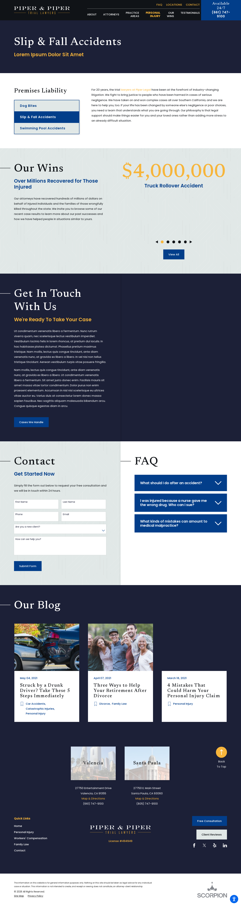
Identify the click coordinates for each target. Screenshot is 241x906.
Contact (193, 5)
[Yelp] (215, 845)
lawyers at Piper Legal (136, 90)
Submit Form (27, 566)
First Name (21, 502)
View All (173, 254)
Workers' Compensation (30, 838)
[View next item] (190, 242)
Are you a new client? (27, 526)
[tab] (181, 483)
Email (66, 514)
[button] (234, 899)
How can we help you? (28, 539)
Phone (19, 514)
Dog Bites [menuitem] (28, 106)
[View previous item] (156, 242)
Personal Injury (24, 832)
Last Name (69, 502)
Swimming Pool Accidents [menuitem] (42, 128)
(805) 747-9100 (147, 804)
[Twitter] (204, 845)
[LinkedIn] (225, 845)
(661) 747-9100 (221, 14)
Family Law (21, 844)
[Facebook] (194, 845)
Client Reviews (212, 835)
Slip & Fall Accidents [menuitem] (38, 117)
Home (18, 826)
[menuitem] (92, 14)
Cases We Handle (31, 422)
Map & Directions (93, 798)
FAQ (159, 5)
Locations (174, 5)
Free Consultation (209, 821)
